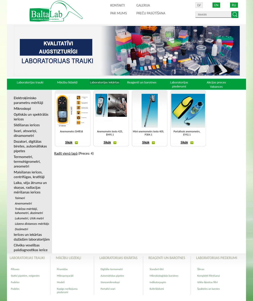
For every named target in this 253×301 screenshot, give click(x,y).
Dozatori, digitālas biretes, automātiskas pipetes (30, 146)
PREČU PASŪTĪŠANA (150, 13)
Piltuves (15, 269)
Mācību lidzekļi (67, 82)
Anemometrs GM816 (71, 131)
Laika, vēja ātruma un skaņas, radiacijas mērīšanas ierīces (30, 187)
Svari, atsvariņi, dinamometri (25, 133)
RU (234, 5)
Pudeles (15, 282)
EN (216, 5)
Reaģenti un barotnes (141, 82)
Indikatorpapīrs (158, 282)
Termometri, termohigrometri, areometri (27, 161)
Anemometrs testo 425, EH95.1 (110, 133)
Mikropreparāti (65, 275)
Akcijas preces (216, 82)
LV (199, 5)
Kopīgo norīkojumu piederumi (67, 290)
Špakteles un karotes (208, 288)
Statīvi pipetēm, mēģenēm (25, 275)
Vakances (216, 87)
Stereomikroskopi (110, 282)
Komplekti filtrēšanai (208, 275)
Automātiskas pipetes (112, 275)
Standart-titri (157, 269)
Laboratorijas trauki (30, 82)
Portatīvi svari (108, 288)
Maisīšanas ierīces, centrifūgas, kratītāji (29, 174)
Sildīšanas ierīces (27, 125)
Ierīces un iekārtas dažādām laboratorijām (32, 237)
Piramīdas (62, 269)
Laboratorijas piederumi (179, 84)
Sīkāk (71, 142)
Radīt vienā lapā (65, 153)
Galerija (143, 5)
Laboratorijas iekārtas (104, 82)
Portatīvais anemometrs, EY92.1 (187, 133)
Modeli (61, 282)
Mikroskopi (22, 108)
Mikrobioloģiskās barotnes (164, 275)
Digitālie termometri (112, 269)
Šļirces (200, 269)
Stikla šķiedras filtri (207, 282)
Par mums (118, 13)
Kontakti (117, 5)
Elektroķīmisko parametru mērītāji (28, 100)
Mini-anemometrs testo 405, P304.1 (148, 133)
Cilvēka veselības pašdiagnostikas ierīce (30, 247)
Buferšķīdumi (157, 288)
